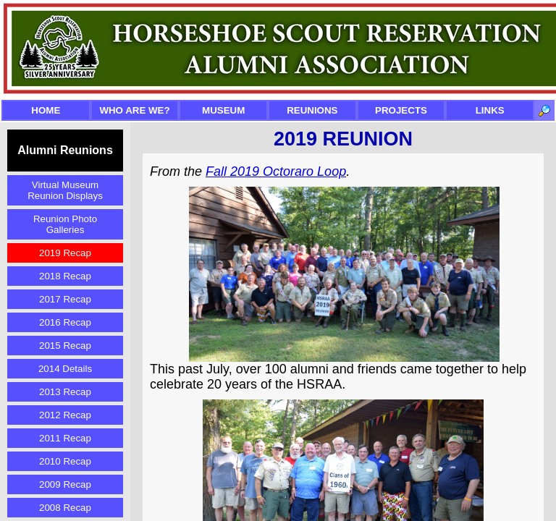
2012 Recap (65, 415)
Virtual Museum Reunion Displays (65, 190)
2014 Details (65, 368)
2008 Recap (65, 507)
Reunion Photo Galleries (65, 224)
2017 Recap (65, 299)
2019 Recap (65, 252)
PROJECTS (401, 110)
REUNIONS (312, 110)
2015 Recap (65, 345)
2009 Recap (65, 484)
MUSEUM (223, 110)
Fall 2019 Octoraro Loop (276, 171)
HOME (45, 110)
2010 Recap (65, 461)
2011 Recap (65, 438)
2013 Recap (65, 391)
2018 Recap (65, 276)
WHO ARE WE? (134, 110)
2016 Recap (65, 322)
